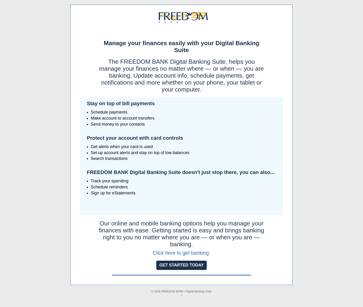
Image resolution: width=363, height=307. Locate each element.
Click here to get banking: (181, 253)
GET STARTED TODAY (181, 265)
